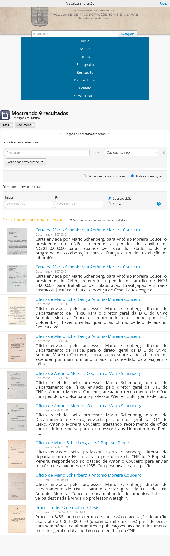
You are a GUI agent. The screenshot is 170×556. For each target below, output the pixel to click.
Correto (116, 204)
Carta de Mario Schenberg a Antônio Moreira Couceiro (87, 230)
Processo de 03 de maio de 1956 (66, 507)
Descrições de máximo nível (104, 176)
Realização (85, 72)
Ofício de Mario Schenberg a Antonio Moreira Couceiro (88, 299)
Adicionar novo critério (25, 162)
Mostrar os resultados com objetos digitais (98, 220)
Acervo (85, 49)
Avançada (127, 34)
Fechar (164, 3)
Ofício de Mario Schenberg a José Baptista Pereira (83, 442)
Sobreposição (120, 198)
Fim (57, 197)
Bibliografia (85, 64)
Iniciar (9, 197)
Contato (85, 88)
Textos (85, 56)
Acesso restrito (85, 96)
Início (85, 41)
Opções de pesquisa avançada (85, 134)
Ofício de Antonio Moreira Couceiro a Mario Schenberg (88, 373)
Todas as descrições (147, 176)
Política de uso (85, 80)
